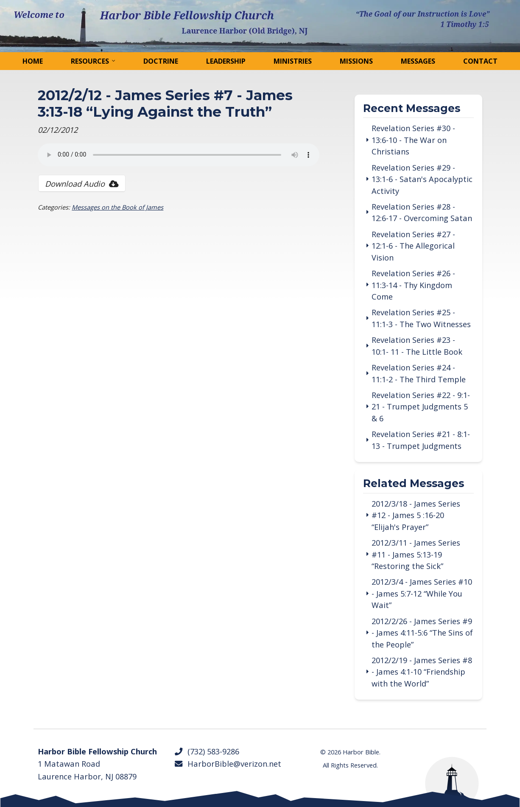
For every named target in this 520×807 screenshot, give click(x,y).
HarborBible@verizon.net (228, 763)
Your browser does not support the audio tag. (178, 154)
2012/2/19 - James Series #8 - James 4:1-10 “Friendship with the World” (422, 672)
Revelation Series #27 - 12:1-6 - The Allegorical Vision (413, 246)
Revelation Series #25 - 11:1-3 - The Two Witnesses (421, 318)
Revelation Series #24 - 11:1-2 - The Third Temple (419, 373)
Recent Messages (411, 109)
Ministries (293, 61)
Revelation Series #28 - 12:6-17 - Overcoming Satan (422, 212)
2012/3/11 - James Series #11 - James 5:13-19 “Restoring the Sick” (416, 554)
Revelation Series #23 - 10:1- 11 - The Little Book (417, 345)
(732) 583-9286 (207, 751)
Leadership (226, 61)
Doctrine (160, 61)
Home (32, 61)
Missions (356, 61)
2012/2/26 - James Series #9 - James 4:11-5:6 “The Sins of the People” (422, 633)
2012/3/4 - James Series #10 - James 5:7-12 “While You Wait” (422, 593)
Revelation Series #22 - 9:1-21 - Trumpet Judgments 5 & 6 (421, 406)
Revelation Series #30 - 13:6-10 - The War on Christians (413, 140)
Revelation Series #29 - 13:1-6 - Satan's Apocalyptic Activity (422, 179)
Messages (418, 61)
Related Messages (413, 484)
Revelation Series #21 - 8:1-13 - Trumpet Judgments (421, 440)
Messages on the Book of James (117, 207)
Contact (480, 61)
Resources (90, 61)
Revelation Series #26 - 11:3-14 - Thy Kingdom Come (413, 285)
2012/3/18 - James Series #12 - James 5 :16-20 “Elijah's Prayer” (416, 515)
